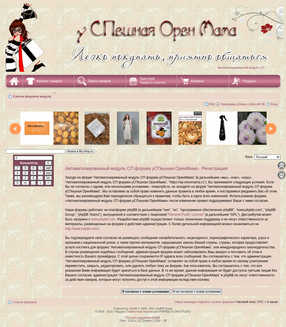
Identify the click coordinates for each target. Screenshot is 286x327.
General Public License (186, 215)
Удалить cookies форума (216, 301)
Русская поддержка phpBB (143, 317)
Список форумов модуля (32, 96)
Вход (274, 104)
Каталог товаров (49, 81)
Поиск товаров (99, 81)
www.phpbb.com (103, 219)
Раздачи (249, 81)
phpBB (133, 308)
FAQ (212, 104)
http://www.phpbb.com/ (82, 229)
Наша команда (185, 301)
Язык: (249, 156)
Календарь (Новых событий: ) (243, 104)
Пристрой (152, 80)
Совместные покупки (139, 311)
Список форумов (25, 302)
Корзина (197, 81)
